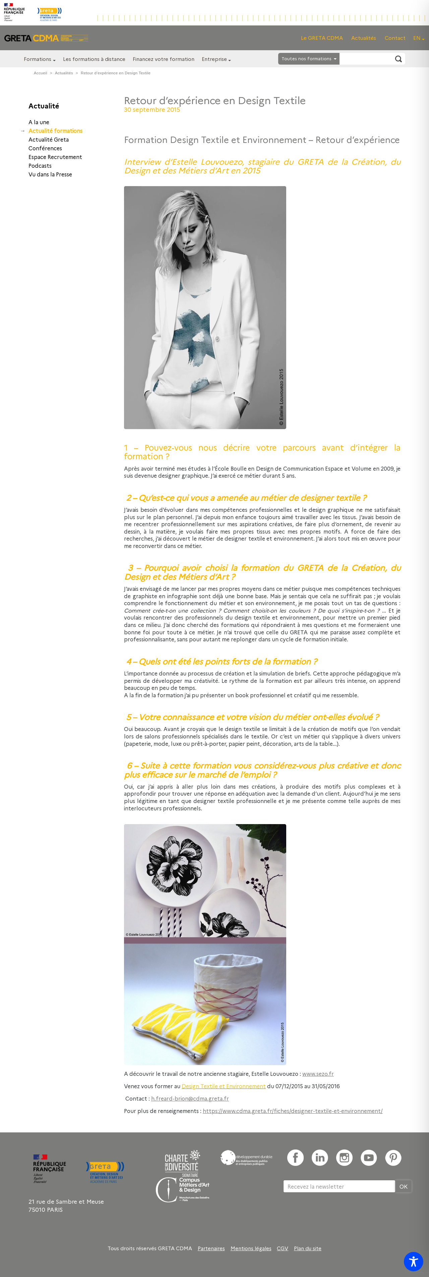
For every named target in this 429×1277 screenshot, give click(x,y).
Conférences (45, 148)
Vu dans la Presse (50, 174)
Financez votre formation (163, 58)
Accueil (40, 73)
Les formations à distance (94, 58)
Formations (37, 58)
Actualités (363, 37)
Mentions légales (251, 1248)
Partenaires (211, 1248)
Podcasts (40, 165)
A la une (38, 122)
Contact (395, 37)
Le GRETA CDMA (322, 37)
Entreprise (214, 58)
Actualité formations (55, 130)
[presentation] (334, 1214)
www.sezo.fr (318, 1073)
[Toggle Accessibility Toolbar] (413, 1261)
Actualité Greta (48, 139)
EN (417, 37)
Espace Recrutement (55, 156)
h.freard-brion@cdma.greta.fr (190, 1098)
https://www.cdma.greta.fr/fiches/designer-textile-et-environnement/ (293, 1110)
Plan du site (307, 1248)
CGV (282, 1248)
